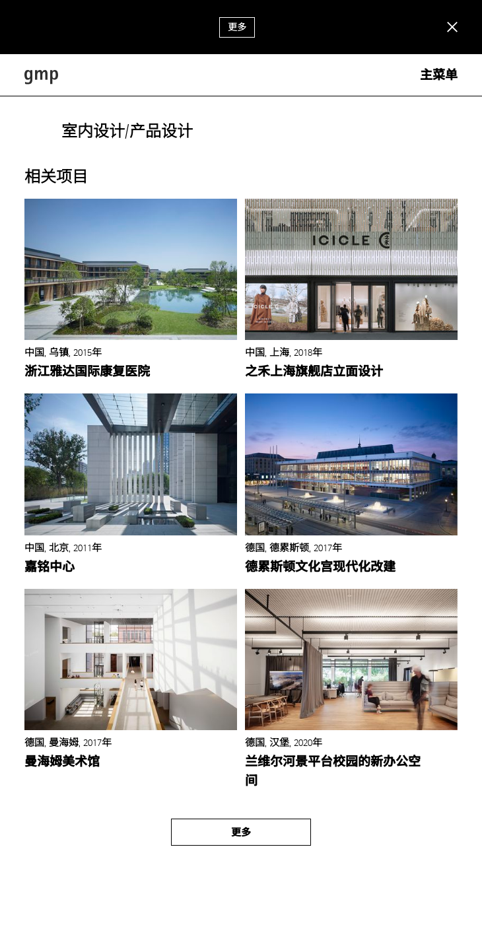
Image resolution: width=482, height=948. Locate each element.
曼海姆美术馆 (62, 762)
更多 (237, 27)
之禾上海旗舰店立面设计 (314, 371)
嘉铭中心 (49, 567)
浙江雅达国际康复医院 (87, 371)
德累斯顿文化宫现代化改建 (320, 567)
